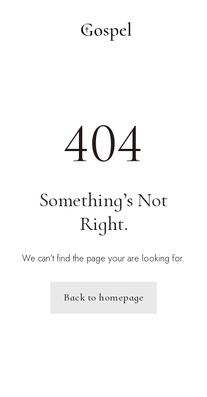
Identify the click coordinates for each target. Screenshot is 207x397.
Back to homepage (103, 297)
